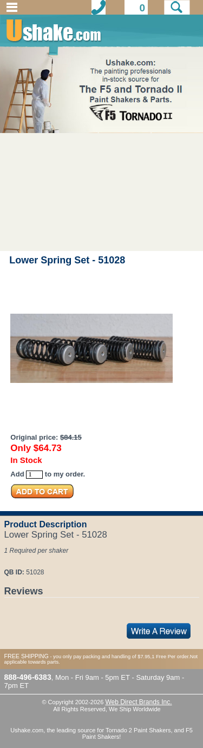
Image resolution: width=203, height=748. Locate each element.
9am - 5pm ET (108, 677)
